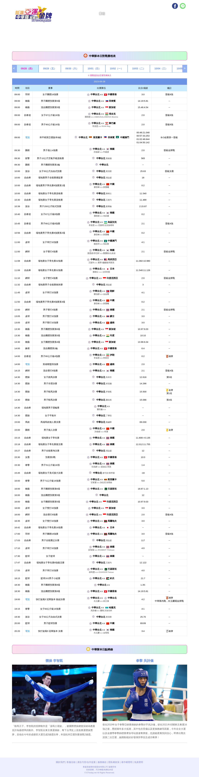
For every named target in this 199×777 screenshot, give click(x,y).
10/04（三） (160, 68)
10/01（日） (94, 68)
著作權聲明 (126, 762)
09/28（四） (27, 68)
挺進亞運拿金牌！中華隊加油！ (33, 14)
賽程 (102, 13)
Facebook (175, 6)
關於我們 (60, 762)
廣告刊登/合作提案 (86, 762)
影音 (127, 13)
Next (185, 68)
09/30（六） (71, 68)
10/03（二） (138, 68)
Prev (14, 68)
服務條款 (102, 762)
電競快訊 (86, 13)
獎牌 (114, 13)
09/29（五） (49, 68)
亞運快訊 (68, 13)
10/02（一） (116, 68)
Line (183, 6)
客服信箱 (71, 762)
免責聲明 (138, 762)
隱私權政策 (113, 762)
